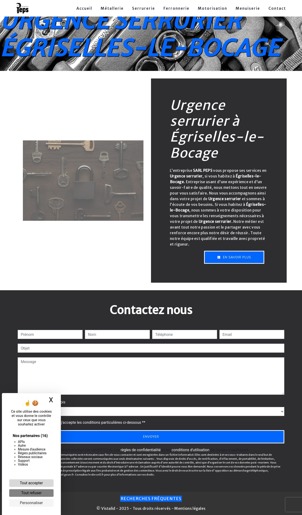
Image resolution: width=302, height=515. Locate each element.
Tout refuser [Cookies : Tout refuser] (31, 493)
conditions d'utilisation (190, 450)
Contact (277, 8)
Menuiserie (248, 8)
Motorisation (212, 8)
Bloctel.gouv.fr (64, 474)
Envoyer (151, 436)
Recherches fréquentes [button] (151, 498)
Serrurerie (143, 8)
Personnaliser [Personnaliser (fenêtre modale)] (31, 503)
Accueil (84, 8)
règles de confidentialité (141, 450)
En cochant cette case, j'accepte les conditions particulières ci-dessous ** (83, 422)
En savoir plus (234, 257)
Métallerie (112, 8)
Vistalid (108, 508)
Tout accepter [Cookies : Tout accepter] (31, 483)
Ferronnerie (176, 8)
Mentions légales (190, 508)
